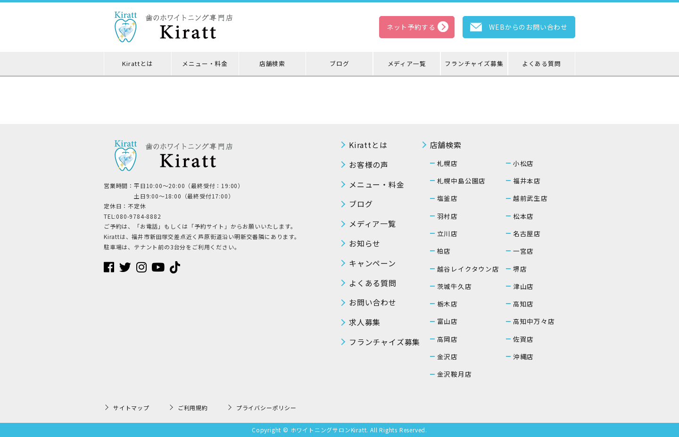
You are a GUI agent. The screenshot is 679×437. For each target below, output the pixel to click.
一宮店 (523, 251)
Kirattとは (137, 63)
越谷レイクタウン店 (468, 268)
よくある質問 (541, 63)
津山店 (523, 286)
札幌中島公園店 (461, 180)
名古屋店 (527, 233)
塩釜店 (447, 198)
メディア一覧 (407, 63)
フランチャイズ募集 (474, 63)
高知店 (523, 303)
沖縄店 (523, 356)
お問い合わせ (373, 302)
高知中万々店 (534, 321)
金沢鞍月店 (454, 374)
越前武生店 (530, 198)
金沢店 (447, 356)
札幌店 (447, 163)
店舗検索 (272, 63)
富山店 (447, 321)
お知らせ (365, 243)
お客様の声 (369, 164)
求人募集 (365, 322)
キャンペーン (372, 263)
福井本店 (527, 180)
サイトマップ (131, 408)
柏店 (444, 251)
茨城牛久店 (454, 286)
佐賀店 (523, 339)
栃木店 (447, 303)
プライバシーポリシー (266, 408)
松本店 (523, 216)
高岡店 (447, 339)
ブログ (339, 63)
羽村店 (447, 216)
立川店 (447, 233)
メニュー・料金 (205, 63)
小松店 (523, 163)
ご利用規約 (193, 408)
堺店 (520, 268)
